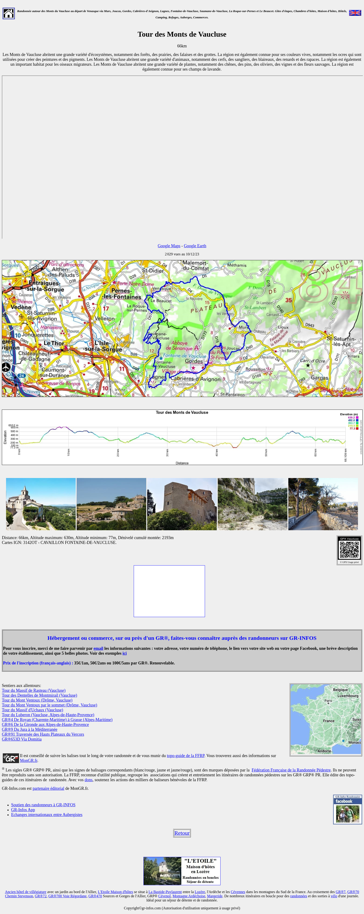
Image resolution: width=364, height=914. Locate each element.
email (98, 648)
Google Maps (169, 246)
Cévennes (238, 892)
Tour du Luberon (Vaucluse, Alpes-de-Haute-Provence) (48, 714)
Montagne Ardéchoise (188, 896)
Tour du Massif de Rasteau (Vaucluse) (33, 690)
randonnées (298, 896)
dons (89, 779)
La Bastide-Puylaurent (165, 892)
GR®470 (95, 896)
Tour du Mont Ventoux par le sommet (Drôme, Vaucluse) (49, 705)
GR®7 (340, 892)
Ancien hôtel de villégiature (25, 892)
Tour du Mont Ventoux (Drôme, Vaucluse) (37, 700)
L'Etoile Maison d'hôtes (115, 892)
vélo (334, 896)
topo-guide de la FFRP (186, 755)
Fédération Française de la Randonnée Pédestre (291, 770)
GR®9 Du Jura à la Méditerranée (29, 729)
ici (125, 653)
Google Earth (195, 246)
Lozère (200, 892)
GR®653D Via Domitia (22, 739)
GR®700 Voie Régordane (67, 896)
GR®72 (40, 896)
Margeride (214, 896)
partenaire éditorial (48, 788)
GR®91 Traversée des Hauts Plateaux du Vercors (43, 734)
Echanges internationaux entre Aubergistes (46, 814)
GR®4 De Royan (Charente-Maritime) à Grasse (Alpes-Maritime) (57, 719)
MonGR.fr (28, 760)
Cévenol (164, 896)
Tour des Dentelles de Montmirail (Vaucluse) (39, 695)
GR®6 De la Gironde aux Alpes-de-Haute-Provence (45, 724)
